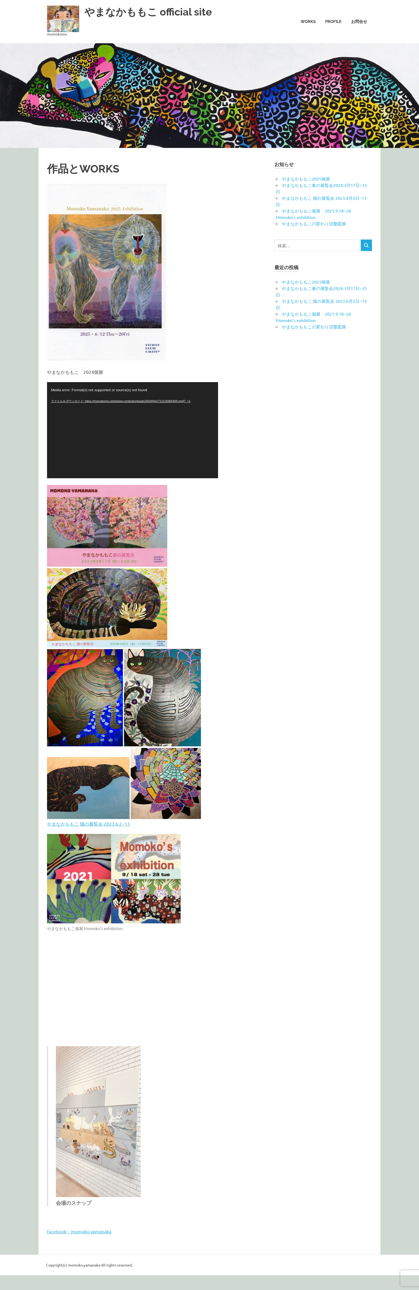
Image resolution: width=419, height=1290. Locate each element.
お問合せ (359, 21)
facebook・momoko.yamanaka (79, 1231)
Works (308, 21)
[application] (132, 430)
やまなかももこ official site (148, 12)
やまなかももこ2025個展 (306, 178)
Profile (333, 21)
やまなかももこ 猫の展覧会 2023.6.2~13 (88, 823)
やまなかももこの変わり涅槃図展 (314, 223)
